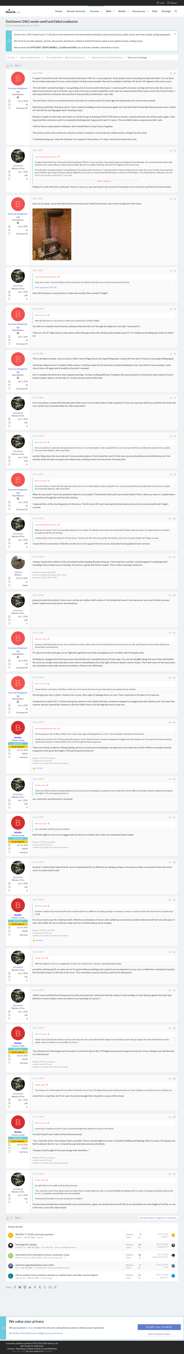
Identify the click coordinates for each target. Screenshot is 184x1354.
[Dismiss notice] (174, 34)
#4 (175, 271)
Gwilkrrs (18, 1237)
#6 (175, 354)
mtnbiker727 (20, 1247)
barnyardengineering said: (46, 157)
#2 (175, 150)
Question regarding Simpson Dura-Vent (34, 1264)
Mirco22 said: (40, 315)
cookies (29, 1327)
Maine (25, 585)
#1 (175, 73)
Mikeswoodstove (22, 1257)
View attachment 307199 (45, 287)
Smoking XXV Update (26, 1244)
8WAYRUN (47, 1351)
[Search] (175, 11)
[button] (101, 11)
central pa (24, 757)
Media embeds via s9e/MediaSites (42, 1349)
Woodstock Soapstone (53, 1257)
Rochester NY (22, 108)
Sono (17, 1268)
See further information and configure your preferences (36, 1333)
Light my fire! (20, 1278)
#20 (174, 952)
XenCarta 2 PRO (19, 1351)
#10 (174, 518)
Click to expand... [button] (104, 181)
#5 (175, 309)
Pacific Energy (46, 1278)
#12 (174, 595)
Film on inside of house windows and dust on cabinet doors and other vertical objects (56, 1275)
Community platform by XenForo (32, 1343)
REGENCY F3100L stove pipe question (34, 1234)
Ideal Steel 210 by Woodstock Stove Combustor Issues (42, 1254)
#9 (175, 474)
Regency (39, 1237)
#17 (174, 817)
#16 (174, 779)
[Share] (171, 73)
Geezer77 (164, 1277)
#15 (174, 722)
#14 (174, 677)
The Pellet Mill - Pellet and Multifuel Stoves (59, 1247)
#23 (174, 1078)
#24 (174, 1117)
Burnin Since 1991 (160, 1257)
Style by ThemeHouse (17, 1349)
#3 (175, 199)
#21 (174, 990)
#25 (174, 1174)
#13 (174, 633)
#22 (174, 1028)
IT (27, 179)
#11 (174, 557)
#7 (175, 398)
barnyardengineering (16, 25)
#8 (175, 436)
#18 (174, 862)
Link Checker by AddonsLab (32, 1346)
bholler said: (40, 785)
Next (17, 65)
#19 (174, 900)
